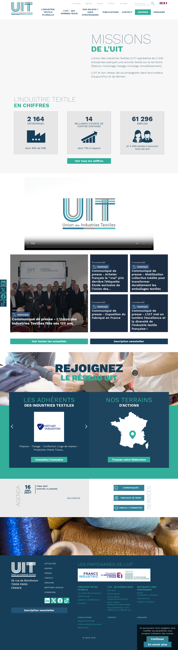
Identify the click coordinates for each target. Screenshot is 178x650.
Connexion (49, 592)
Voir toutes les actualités (49, 341)
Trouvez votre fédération (129, 459)
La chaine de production (89, 593)
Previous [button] (12, 426)
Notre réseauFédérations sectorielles (118, 603)
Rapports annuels (86, 621)
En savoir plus (157, 644)
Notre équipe (113, 593)
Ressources (83, 627)
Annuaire (123, 3)
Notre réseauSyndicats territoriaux (117, 598)
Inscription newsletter (129, 341)
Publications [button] (111, 12)
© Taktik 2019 (89, 638)
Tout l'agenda (73, 497)
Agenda (88, 3)
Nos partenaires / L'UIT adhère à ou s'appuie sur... (120, 608)
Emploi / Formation (131, 508)
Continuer (157, 639)
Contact (111, 3)
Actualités (76, 3)
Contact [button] (127, 12)
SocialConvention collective (147, 594)
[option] (49, 434)
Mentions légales (53, 587)
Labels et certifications (89, 600)
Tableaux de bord (130, 498)
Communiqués (131, 488)
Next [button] (86, 426)
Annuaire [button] (159, 12)
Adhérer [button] (143, 12)
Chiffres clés (84, 596)
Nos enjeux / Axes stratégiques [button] (90, 12)
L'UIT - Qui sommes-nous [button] (69, 12)
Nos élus (111, 590)
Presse (100, 3)
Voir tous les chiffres (89, 161)
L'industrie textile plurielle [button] (48, 12)
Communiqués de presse (89, 624)
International (143, 598)
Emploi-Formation (146, 602)
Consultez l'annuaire (49, 459)
